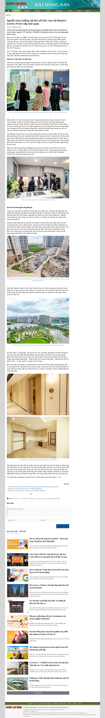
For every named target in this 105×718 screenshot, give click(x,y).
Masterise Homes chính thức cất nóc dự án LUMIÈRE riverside (26, 490)
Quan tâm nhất (12, 531)
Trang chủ (30, 703)
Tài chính (47, 10)
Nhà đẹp (37, 10)
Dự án (16, 10)
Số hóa (79, 10)
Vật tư (88, 10)
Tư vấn (70, 10)
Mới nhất (23, 531)
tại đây (58, 477)
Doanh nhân (59, 10)
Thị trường (27, 10)
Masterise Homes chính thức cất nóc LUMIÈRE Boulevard (25, 488)
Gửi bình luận (62, 526)
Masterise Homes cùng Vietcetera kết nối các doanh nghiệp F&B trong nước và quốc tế (33, 486)
